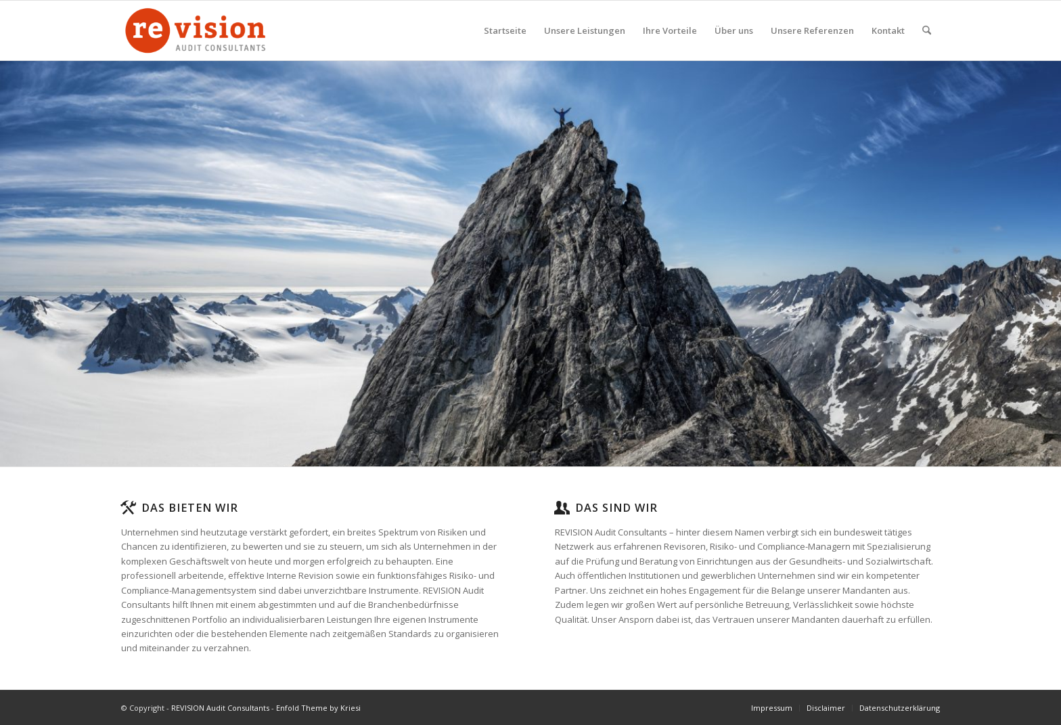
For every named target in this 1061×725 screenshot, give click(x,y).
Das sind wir (616, 507)
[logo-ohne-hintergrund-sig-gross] (195, 30)
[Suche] (926, 30)
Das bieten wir (189, 507)
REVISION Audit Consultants (220, 708)
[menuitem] (505, 30)
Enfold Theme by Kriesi (318, 708)
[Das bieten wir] (128, 508)
